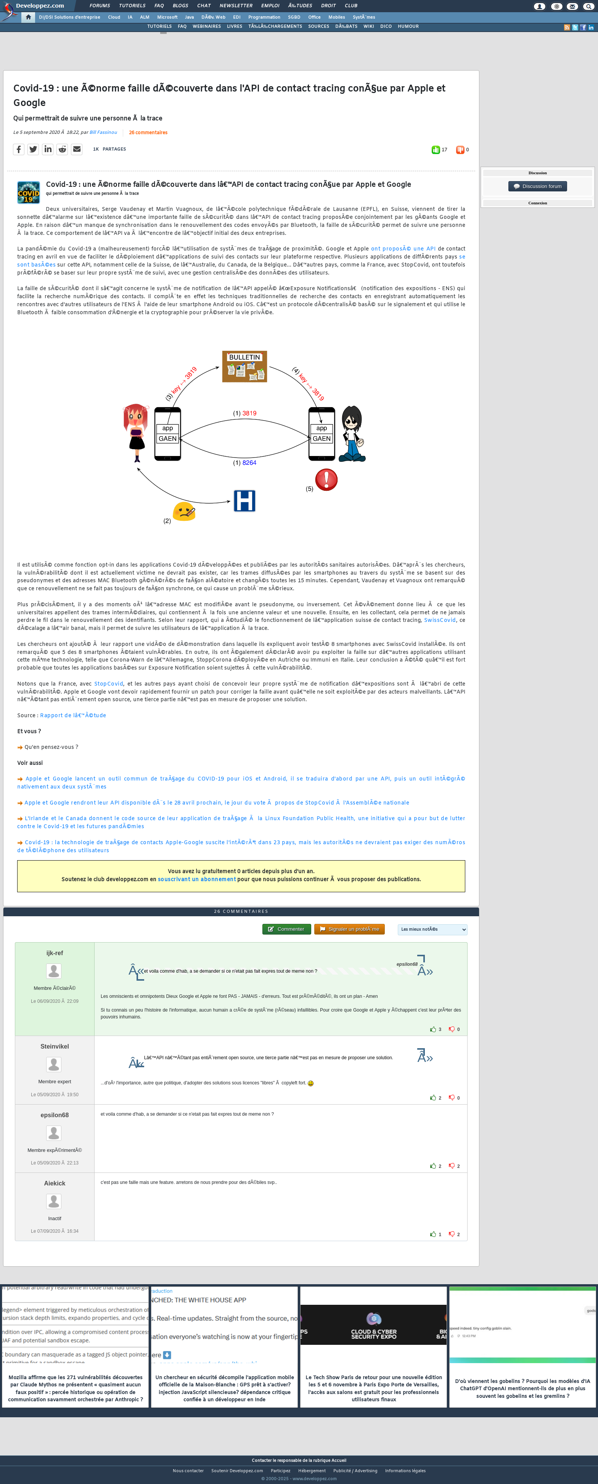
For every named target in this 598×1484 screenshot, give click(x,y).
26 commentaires (148, 138)
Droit (328, 6)
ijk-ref (55, 967)
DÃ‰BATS (346, 26)
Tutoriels (132, 6)
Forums (100, 6)
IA (130, 17)
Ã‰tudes (300, 6)
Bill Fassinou (103, 137)
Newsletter (236, 6)
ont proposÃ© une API (403, 254)
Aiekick (54, 1197)
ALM (145, 17)
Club (351, 6)
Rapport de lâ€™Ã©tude (73, 720)
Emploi (270, 6)
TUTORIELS (159, 26)
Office (314, 17)
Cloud (114, 17)
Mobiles (336, 17)
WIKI (368, 26)
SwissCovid (440, 625)
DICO (386, 26)
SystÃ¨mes (364, 17)
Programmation (264, 17)
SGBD (294, 17)
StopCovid (109, 688)
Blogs (180, 6)
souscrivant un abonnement (197, 884)
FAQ (159, 6)
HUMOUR (408, 26)
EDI (237, 17)
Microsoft (167, 17)
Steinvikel (54, 1061)
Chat (203, 6)
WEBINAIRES (207, 26)
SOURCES (318, 26)
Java (189, 17)
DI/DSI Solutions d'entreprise (69, 17)
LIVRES (234, 26)
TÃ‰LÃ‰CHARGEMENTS (275, 26)
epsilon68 (55, 1129)
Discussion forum (538, 186)
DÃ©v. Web (213, 17)
